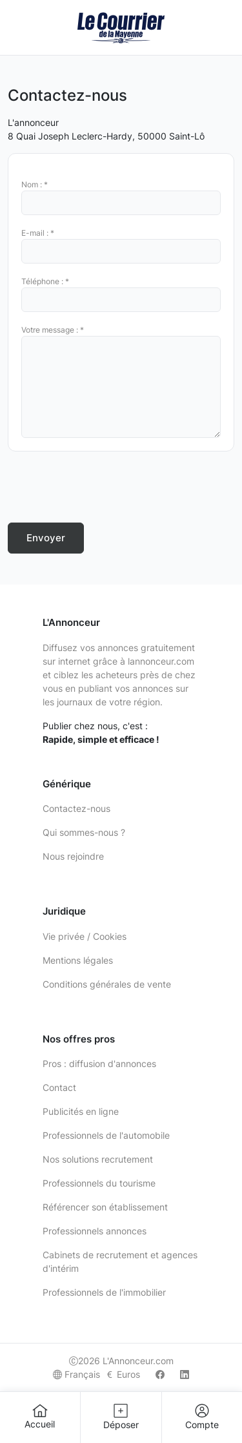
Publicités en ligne (81, 1111)
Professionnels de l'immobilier (104, 1292)
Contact (59, 1087)
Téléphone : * (45, 281)
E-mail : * (37, 233)
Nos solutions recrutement (98, 1159)
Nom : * (34, 184)
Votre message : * (52, 330)
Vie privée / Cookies (84, 936)
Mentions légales (78, 960)
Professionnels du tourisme (99, 1183)
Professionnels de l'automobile (106, 1135)
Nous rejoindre (73, 856)
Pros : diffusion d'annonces (99, 1063)
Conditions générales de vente (107, 984)
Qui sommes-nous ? (84, 832)
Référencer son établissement (105, 1206)
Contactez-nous (76, 808)
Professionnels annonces (94, 1230)
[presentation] (106, 487)
